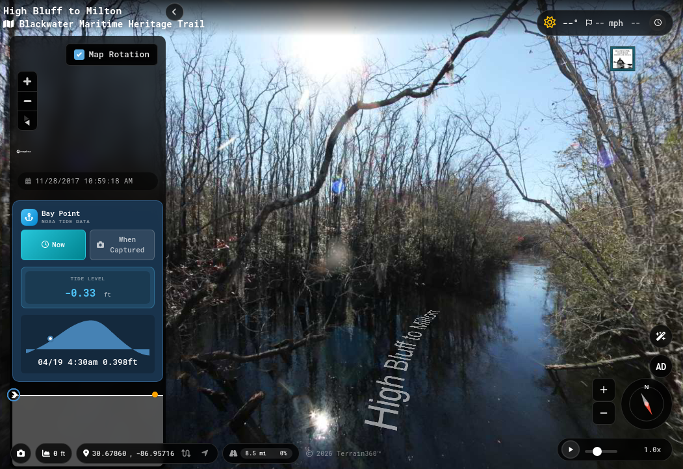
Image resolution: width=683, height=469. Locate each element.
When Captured (120, 244)
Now (53, 244)
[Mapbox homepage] (23, 157)
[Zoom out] (27, 101)
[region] (87, 103)
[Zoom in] (27, 81)
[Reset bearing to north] (27, 120)
